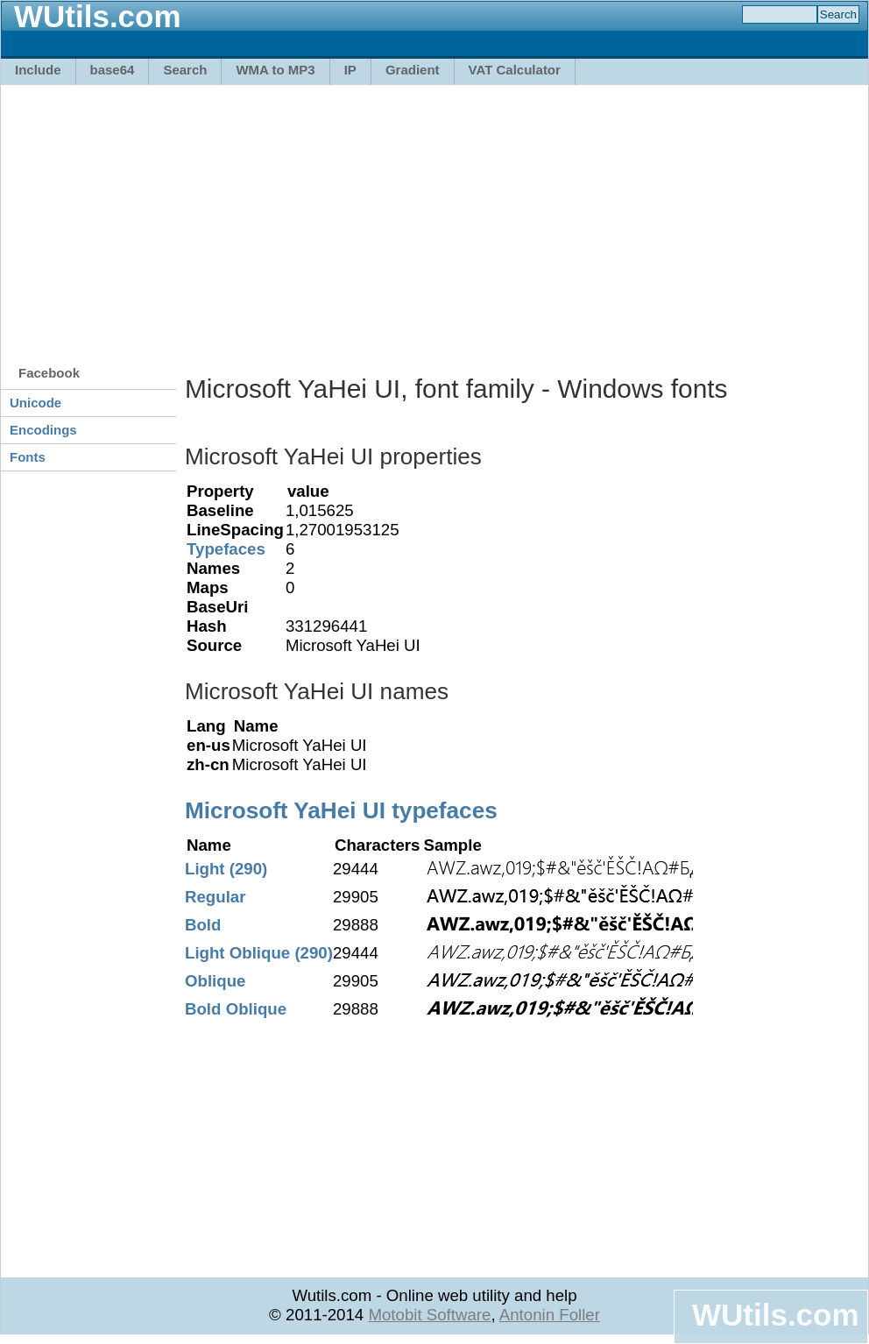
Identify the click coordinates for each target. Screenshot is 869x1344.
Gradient (412, 69)
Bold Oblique (235, 1009)
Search (185, 69)
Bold (203, 925)
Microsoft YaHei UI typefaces (341, 810)
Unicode (35, 402)
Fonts (28, 456)
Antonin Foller (549, 1314)
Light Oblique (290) (259, 953)
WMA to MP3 (275, 69)
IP (350, 69)
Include (38, 69)
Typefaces (226, 549)
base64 (112, 69)
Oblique (215, 981)
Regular (215, 897)
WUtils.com (775, 1315)
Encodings (43, 429)
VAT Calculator (515, 69)
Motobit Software (429, 1314)
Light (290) (226, 868)
